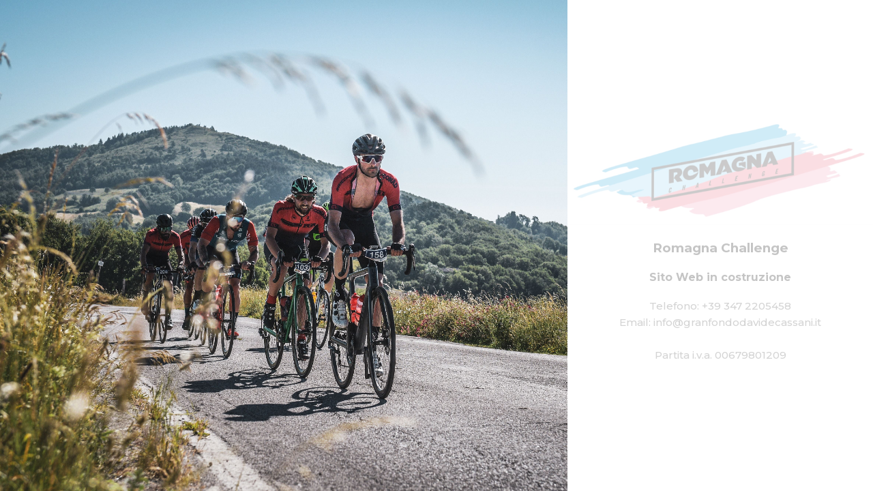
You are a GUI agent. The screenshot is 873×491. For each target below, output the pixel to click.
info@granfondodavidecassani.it (737, 321)
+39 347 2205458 (746, 305)
